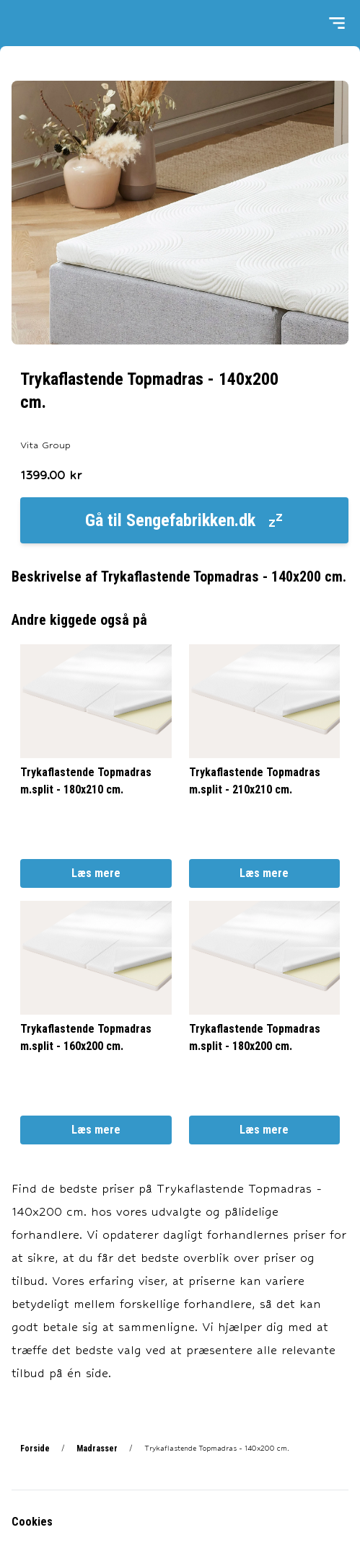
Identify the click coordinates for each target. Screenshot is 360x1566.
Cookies (32, 1522)
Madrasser (97, 1448)
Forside (35, 1448)
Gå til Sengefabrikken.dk (184, 520)
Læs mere (95, 873)
